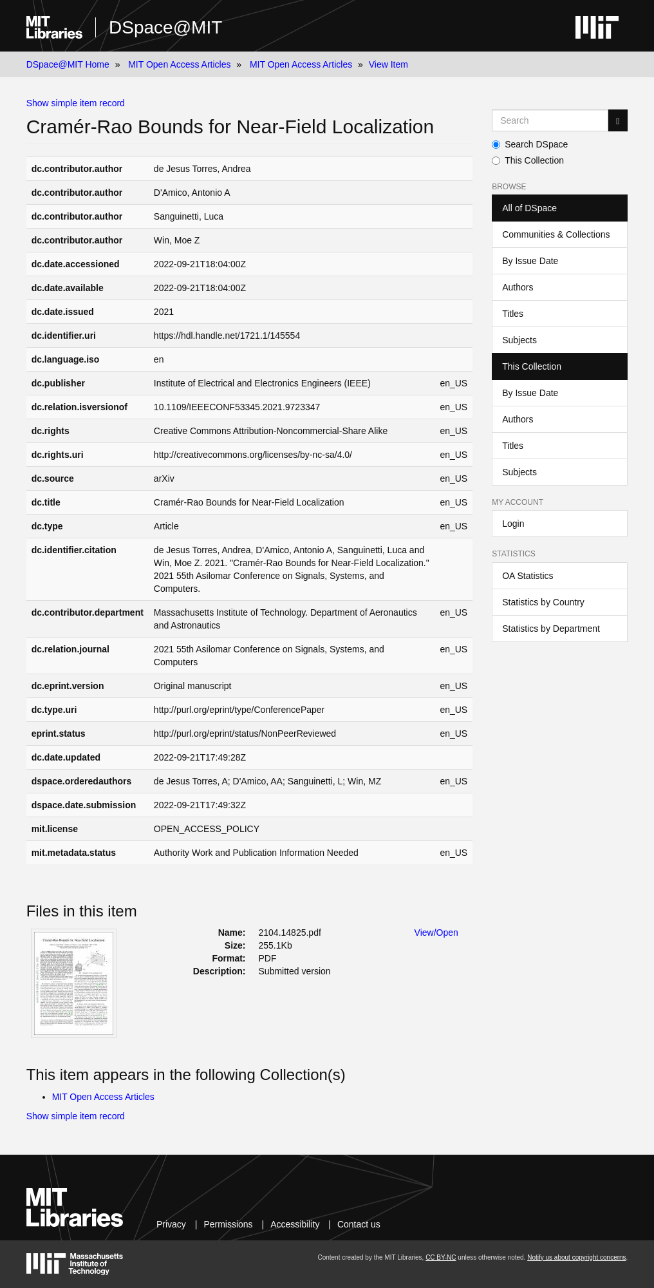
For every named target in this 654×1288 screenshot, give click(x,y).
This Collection (528, 160)
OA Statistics (527, 576)
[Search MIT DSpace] (550, 120)
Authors (517, 287)
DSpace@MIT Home (67, 64)
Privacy (171, 1224)
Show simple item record (75, 103)
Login (513, 523)
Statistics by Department (551, 628)
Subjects (519, 340)
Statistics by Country (543, 602)
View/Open (436, 932)
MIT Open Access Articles (179, 64)
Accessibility (294, 1224)
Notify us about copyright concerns (576, 1257)
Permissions (227, 1224)
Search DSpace (530, 144)
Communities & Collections (556, 234)
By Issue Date (530, 261)
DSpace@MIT (165, 27)
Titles (512, 313)
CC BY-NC (440, 1257)
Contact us (358, 1224)
